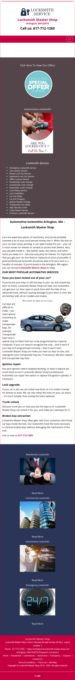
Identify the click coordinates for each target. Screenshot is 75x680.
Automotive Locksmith (37, 109)
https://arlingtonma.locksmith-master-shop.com (48, 649)
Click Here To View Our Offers (37, 65)
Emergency (55, 656)
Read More (37, 493)
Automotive (42, 656)
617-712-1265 (44, 28)
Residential (16, 656)
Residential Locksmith (37, 454)
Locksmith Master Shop (32, 267)
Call (37, 675)
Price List (42, 662)
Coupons (67, 656)
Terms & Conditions (27, 662)
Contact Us (37, 659)
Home (23, 47)
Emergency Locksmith (37, 585)
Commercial (29, 656)
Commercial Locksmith (37, 498)
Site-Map (53, 662)
